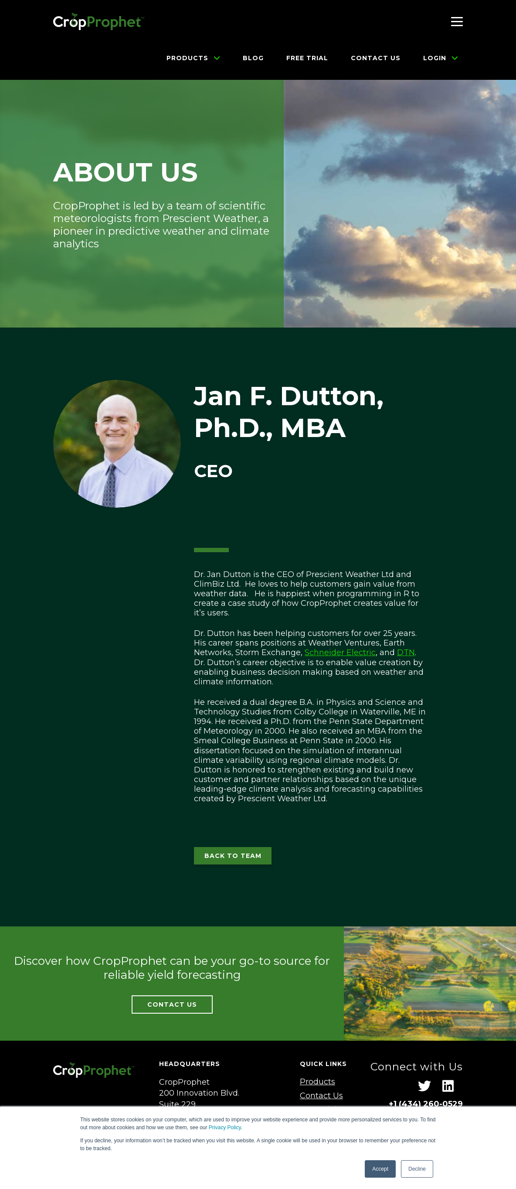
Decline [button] (417, 1169)
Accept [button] (380, 1169)
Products (188, 58)
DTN (406, 652)
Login (435, 58)
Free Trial (307, 58)
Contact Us (376, 58)
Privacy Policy (225, 1127)
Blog (253, 58)
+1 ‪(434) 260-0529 (426, 1104)
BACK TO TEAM (232, 856)
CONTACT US (172, 1004)
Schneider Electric (340, 652)
